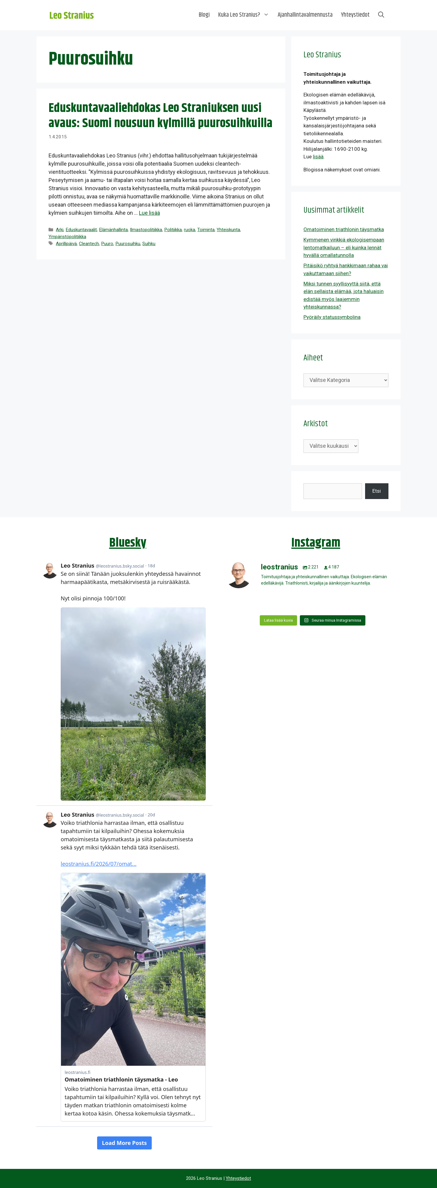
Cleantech (89, 243)
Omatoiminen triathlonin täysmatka (343, 229)
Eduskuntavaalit (81, 229)
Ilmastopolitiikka (146, 229)
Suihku (148, 243)
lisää (318, 157)
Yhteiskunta (228, 229)
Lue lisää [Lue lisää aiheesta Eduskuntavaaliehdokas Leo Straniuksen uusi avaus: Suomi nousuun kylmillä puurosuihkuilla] (149, 213)
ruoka (189, 229)
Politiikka (173, 229)
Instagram (315, 543)
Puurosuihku (127, 243)
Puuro (107, 243)
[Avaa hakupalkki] (381, 15)
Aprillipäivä (66, 243)
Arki (59, 229)
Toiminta (206, 229)
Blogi (204, 15)
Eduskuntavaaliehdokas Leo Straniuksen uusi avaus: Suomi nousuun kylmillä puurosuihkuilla (161, 116)
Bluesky (127, 543)
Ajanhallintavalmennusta (305, 15)
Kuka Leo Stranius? (245, 15)
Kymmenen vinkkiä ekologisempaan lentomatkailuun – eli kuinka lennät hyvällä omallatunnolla (343, 247)
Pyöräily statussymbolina (332, 317)
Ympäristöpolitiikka (67, 236)
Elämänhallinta (113, 229)
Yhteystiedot (355, 15)
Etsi (376, 491)
